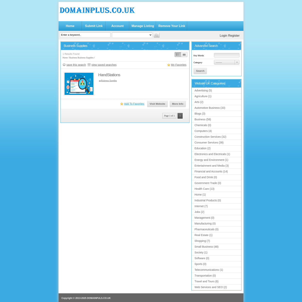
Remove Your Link (171, 26)
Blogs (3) (200, 113)
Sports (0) (200, 264)
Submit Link (94, 26)
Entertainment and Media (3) (212, 165)
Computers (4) (203, 130)
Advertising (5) (203, 90)
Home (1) (200, 194)
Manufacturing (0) (205, 223)
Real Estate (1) (203, 235)
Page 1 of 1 (169, 115)
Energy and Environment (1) (211, 159)
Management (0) (204, 217)
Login (223, 35)
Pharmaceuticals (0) (207, 229)
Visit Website (157, 103)
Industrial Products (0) (208, 200)
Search (200, 70)
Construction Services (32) (210, 136)
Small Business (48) (207, 246)
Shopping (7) (202, 240)
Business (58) (203, 119)
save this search (76, 64)
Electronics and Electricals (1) (212, 154)
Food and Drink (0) (206, 177)
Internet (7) (201, 206)
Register (234, 35)
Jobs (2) (199, 211)
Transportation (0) (205, 275)
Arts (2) (199, 102)
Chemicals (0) (203, 125)
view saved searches (104, 64)
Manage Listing (143, 26)
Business (73, 58)
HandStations (109, 75)
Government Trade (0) (208, 183)
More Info (178, 103)
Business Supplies (85, 58)
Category (198, 62)
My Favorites (178, 64)
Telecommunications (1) (209, 269)
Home (70, 26)
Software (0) (202, 258)
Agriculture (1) (203, 96)
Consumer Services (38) (209, 142)
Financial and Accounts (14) (211, 171)
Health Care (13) (205, 188)
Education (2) (203, 148)
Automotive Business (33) (210, 107)
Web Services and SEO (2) (211, 287)
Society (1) (201, 252)
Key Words (199, 55)
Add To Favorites (134, 103)
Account (117, 26)
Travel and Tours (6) (207, 281)
